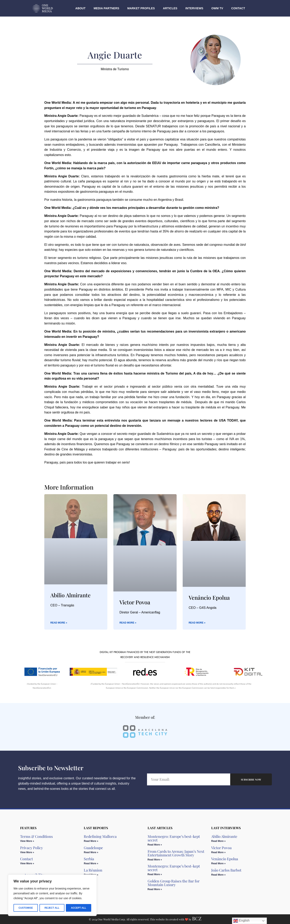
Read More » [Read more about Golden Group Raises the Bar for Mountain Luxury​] (155, 889)
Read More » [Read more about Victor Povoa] (127, 622)
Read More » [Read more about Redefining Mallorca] (91, 841)
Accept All (78, 907)
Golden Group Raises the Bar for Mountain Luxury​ (174, 883)
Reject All (52, 907)
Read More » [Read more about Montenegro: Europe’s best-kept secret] (155, 844)
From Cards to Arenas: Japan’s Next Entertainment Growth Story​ (176, 853)
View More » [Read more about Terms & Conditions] (27, 841)
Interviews (194, 8)
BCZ (196, 918)
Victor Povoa (134, 602)
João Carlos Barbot (226, 870)
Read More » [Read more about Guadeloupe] (91, 852)
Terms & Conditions (36, 836)
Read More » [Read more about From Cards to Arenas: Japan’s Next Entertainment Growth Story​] (155, 859)
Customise (26, 907)
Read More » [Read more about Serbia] (91, 863)
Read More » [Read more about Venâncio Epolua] (197, 622)
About (80, 8)
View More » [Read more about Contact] (27, 863)
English (241, 920)
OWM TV (217, 8)
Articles (170, 8)
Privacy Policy (31, 847)
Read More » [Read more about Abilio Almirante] (58, 622)
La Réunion (93, 870)
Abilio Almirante (70, 595)
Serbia (89, 858)
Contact (238, 8)
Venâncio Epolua (209, 597)
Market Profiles (141, 8)
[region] (52, 895)
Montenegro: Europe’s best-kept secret (174, 838)
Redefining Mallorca (100, 836)
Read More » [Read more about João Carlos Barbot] (218, 874)
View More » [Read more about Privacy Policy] (27, 852)
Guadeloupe (93, 847)
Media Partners (106, 8)
